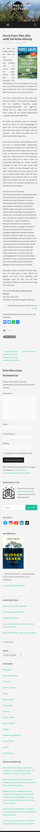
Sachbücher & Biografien (12, 735)
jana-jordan (10, 337)
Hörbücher (7, 682)
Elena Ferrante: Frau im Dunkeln (22, 824)
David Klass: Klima (29, 351)
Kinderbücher (8, 705)
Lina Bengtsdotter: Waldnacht (14, 612)
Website (6, 443)
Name (5, 424)
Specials (6, 747)
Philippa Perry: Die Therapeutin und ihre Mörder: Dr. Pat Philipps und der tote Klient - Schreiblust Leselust (19, 794)
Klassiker (6, 711)
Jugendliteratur (8, 699)
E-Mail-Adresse (9, 434)
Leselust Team (20, 43)
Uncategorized (8, 753)
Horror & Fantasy (9, 687)
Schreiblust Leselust (20, 7)
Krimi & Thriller (8, 717)
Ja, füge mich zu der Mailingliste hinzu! (17, 453)
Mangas (6, 729)
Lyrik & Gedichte (9, 723)
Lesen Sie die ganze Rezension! (14, 585)
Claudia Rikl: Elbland (10, 618)
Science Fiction (8, 741)
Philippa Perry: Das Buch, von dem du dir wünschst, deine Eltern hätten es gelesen (18, 800)
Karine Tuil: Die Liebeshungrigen (14, 606)
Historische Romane (10, 676)
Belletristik (7, 670)
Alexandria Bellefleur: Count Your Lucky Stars (19, 633)
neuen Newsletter (23, 491)
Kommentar (8, 393)
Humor (9, 330)
